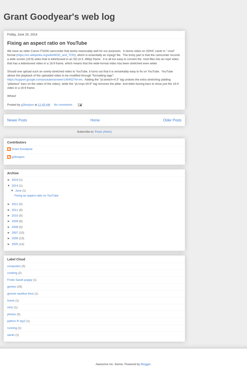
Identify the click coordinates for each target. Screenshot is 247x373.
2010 (15, 215)
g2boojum (18, 157)
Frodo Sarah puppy (19, 279)
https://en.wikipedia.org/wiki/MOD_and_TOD (46, 55)
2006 (15, 238)
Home (95, 120)
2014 (15, 185)
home (11, 300)
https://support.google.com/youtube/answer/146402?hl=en (44, 79)
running (12, 328)
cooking (12, 273)
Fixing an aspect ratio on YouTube (47, 43)
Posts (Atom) (103, 131)
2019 (15, 179)
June (18, 190)
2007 (15, 232)
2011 (15, 210)
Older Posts (172, 120)
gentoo (11, 286)
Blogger (145, 364)
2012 (15, 204)
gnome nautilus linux (20, 293)
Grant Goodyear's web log (59, 17)
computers (14, 266)
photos (11, 314)
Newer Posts (17, 120)
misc (10, 307)
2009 (15, 221)
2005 (15, 244)
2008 (15, 227)
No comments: (63, 104)
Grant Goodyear (22, 149)
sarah (11, 335)
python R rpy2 (16, 321)
